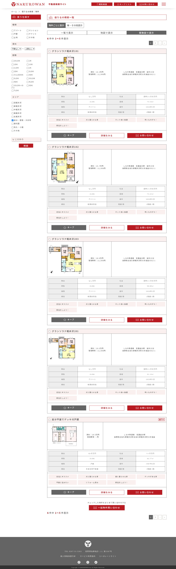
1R (29, 61)
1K (29, 68)
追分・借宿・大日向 (21, 120)
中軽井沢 (17, 109)
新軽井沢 (17, 106)
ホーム (14, 11)
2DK (15, 71)
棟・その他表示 (74, 25)
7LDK (15, 90)
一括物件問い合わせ (109, 507)
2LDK (30, 71)
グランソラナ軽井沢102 (64, 147)
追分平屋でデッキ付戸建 (64, 419)
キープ (70, 135)
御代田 (16, 123)
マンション (33, 30)
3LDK (15, 78)
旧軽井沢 (17, 103)
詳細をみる (107, 135)
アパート (17, 30)
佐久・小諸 (18, 127)
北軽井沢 (17, 116)
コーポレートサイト (107, 556)
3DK (30, 75)
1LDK (15, 68)
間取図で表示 (146, 32)
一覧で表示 (67, 32)
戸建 (15, 34)
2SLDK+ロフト (17, 86)
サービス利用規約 (87, 556)
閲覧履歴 (103, 4)
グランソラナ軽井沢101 (64, 51)
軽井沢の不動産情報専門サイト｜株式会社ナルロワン (40, 3)
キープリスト (126, 4)
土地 (15, 37)
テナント (32, 34)
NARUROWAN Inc (85, 567)
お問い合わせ (148, 4)
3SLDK (31, 78)
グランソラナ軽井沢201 (64, 331)
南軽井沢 (17, 113)
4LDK (30, 82)
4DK (15, 82)
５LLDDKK (18, 75)
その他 (31, 37)
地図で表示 (107, 32)
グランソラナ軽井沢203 (64, 239)
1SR (30, 64)
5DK (30, 85)
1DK (15, 64)
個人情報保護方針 (68, 556)
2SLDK (16, 61)
